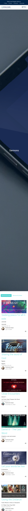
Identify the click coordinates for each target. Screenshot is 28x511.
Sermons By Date (6, 295)
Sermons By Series (17, 295)
